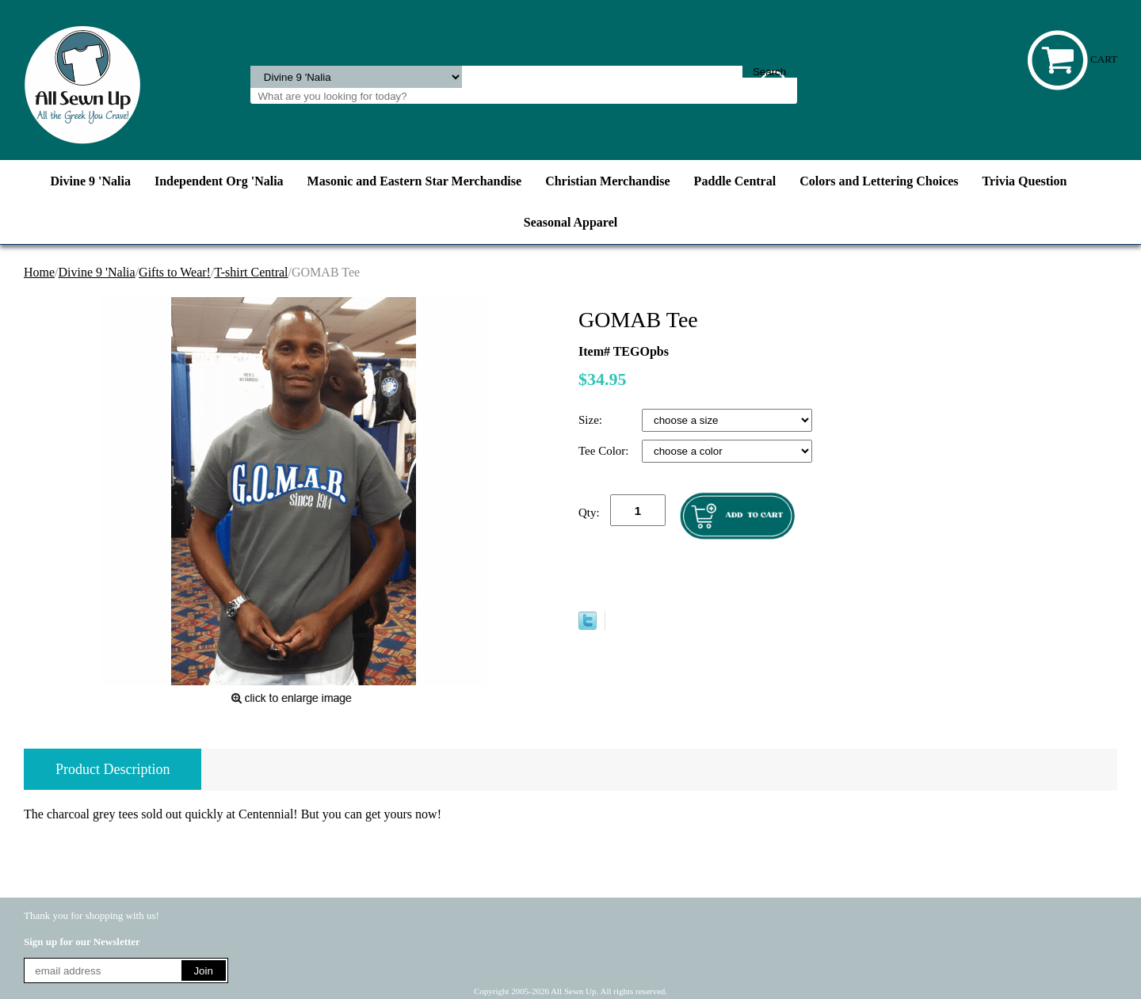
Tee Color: (605, 450)
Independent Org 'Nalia (219, 181)
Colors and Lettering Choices (878, 181)
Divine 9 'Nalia (91, 181)
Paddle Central (735, 181)
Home (39, 272)
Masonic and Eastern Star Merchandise (414, 181)
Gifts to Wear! (175, 272)
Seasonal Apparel (570, 222)
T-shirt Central (251, 272)
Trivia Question (1025, 181)
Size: (591, 420)
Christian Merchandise (607, 181)
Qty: (589, 512)
